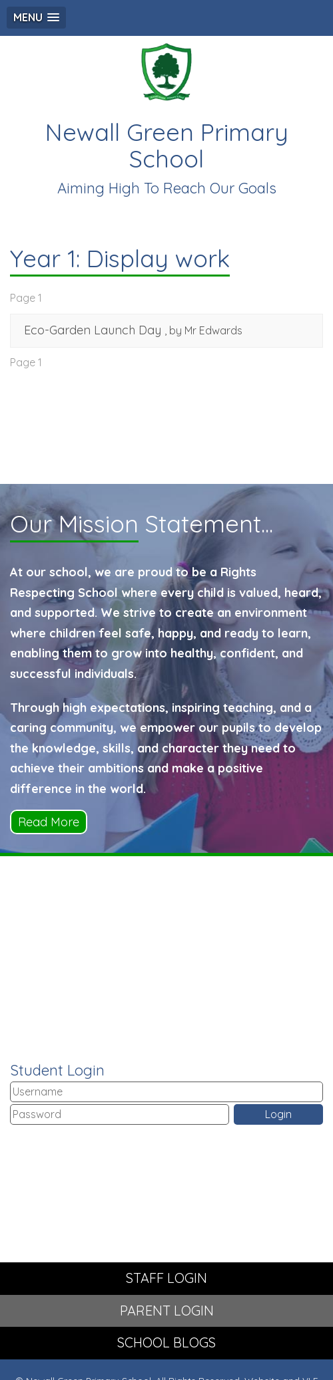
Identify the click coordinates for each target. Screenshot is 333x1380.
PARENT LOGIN (167, 1310)
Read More (48, 822)
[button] (36, 18)
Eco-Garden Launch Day (92, 330)
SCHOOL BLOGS (166, 1342)
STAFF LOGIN (166, 1278)
